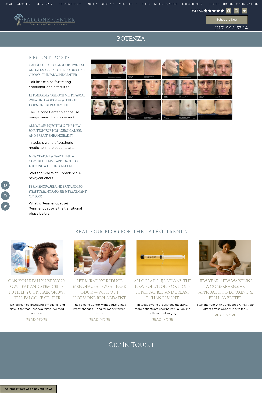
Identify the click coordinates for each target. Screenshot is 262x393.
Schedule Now (227, 19)
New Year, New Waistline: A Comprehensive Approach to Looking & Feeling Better (53, 161)
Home (8, 4)
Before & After (166, 4)
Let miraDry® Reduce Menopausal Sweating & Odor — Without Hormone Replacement (57, 100)
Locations (190, 4)
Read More (37, 319)
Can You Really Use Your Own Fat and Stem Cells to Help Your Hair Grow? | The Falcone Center (57, 70)
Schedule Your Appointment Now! (28, 389)
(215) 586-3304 (231, 27)
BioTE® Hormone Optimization (234, 4)
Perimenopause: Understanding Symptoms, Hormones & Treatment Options (58, 192)
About (22, 4)
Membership (128, 4)
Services (43, 4)
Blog (146, 4)
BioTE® (92, 4)
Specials (108, 4)
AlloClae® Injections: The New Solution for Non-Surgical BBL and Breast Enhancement (55, 131)
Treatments (68, 4)
